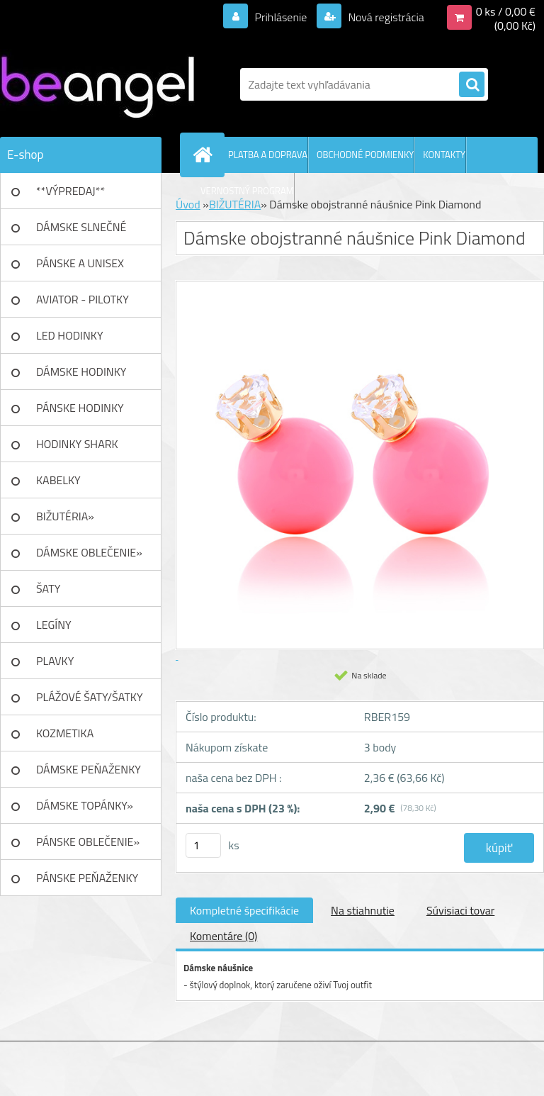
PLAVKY (55, 660)
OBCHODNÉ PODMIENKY (365, 154)
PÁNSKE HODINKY (80, 407)
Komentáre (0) (223, 935)
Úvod (188, 204)
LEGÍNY (54, 624)
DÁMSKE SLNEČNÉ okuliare (81, 231)
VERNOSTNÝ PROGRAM (247, 191)
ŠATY (48, 588)
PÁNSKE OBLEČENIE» (88, 841)
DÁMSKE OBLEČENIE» (89, 552)
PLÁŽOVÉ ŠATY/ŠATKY (89, 696)
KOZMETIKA (65, 733)
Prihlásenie (281, 17)
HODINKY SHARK (77, 443)
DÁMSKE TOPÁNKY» (84, 805)
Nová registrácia (385, 17)
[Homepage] (205, 154)
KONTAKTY (444, 154)
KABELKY (58, 479)
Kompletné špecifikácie (244, 910)
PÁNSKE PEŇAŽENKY (87, 877)
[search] (471, 85)
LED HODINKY (69, 335)
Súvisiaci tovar (460, 910)
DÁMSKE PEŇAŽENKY (88, 769)
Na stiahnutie (363, 910)
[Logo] (97, 84)
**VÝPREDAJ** (70, 190)
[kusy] (203, 845)
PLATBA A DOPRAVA (267, 154)
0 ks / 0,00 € (506, 11)
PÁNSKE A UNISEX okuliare (80, 268)
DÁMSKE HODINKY (81, 371)
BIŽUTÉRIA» (65, 516)
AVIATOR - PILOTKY (82, 299)
